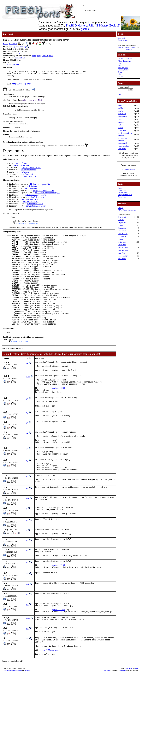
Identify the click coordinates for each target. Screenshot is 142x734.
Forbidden (122, 228)
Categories (121, 190)
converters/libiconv (36, 215)
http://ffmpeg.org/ (13, 64)
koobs (28, 408)
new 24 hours (123, 248)
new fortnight (123, 256)
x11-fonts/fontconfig (39, 190)
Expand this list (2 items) (20, 371)
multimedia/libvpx (30, 208)
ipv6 (20, 58)
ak (26, 579)
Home (120, 188)
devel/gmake (23, 177)
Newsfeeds (122, 197)
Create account (123, 40)
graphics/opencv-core (43, 198)
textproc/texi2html (31, 172)
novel (28, 674)
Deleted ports (122, 192)
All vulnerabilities (128, 169)
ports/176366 (58, 665)
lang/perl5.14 (29, 182)
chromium (122, 149)
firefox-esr (122, 114)
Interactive (122, 245)
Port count (122, 217)
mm (27, 535)
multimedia (13, 44)
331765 (17, 53)
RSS (136, 729)
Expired (121, 239)
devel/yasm (21, 167)
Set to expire (122, 242)
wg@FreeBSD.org (19, 47)
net (24, 58)
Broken (121, 220)
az (26, 556)
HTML (126, 729)
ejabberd (121, 108)
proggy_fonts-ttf (42, 56)
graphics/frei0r (28, 175)
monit (51, 56)
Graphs (120, 208)
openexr (121, 122)
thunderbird (122, 117)
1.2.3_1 (5, 44)
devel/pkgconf (26, 180)
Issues (120, 63)
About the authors (124, 61)
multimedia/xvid (35, 213)
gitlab (120, 105)
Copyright (107, 731)
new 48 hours (123, 250)
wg (27, 392)
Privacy (120, 72)
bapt (27, 545)
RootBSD (129, 49)
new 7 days (122, 253)
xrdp (120, 125)
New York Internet (123, 47)
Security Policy (123, 70)
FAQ (119, 65)
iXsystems (133, 47)
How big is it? (123, 68)
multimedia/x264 (31, 210)
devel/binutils (21, 170)
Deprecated (122, 222)
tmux (34, 56)
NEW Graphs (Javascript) (127, 210)
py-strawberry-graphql (123, 139)
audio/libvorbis (36, 205)
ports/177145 (58, 618)
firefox (120, 111)
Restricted (122, 231)
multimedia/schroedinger (47, 200)
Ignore (120, 225)
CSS (130, 729)
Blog (119, 74)
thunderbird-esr (123, 146)
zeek (120, 119)
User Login (122, 38)
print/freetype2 (35, 193)
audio (17, 58)
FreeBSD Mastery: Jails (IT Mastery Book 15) (93, 25)
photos (85, 28)
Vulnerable (122, 236)
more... (120, 94)
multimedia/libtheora (35, 203)
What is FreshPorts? (125, 59)
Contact (120, 76)
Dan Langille (122, 731)
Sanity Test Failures (125, 195)
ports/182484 (58, 422)
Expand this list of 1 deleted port (27, 233)
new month (122, 259)
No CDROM (123, 234)
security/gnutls (33, 195)
